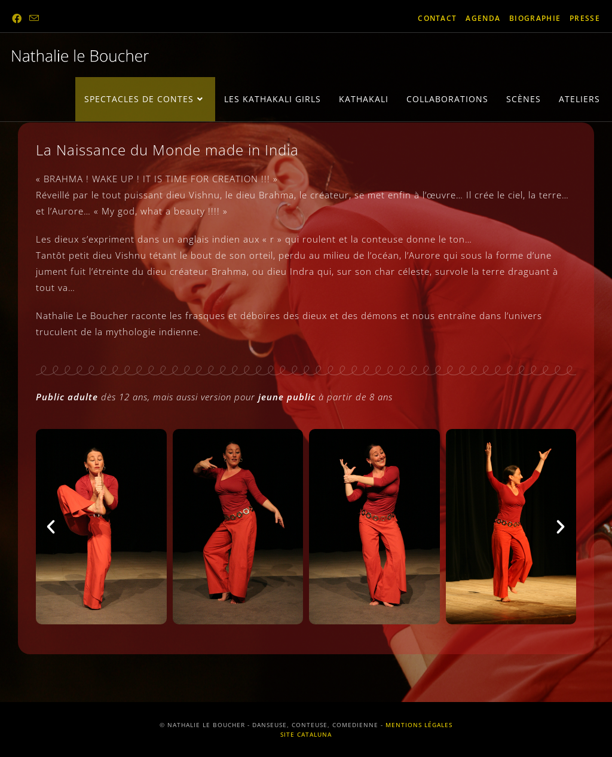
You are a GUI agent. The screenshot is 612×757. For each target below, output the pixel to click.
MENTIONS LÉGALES (418, 725)
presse (585, 18)
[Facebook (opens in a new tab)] (19, 18)
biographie (535, 18)
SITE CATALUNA (306, 734)
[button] (51, 527)
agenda (483, 18)
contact (437, 18)
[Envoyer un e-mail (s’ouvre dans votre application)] (34, 18)
